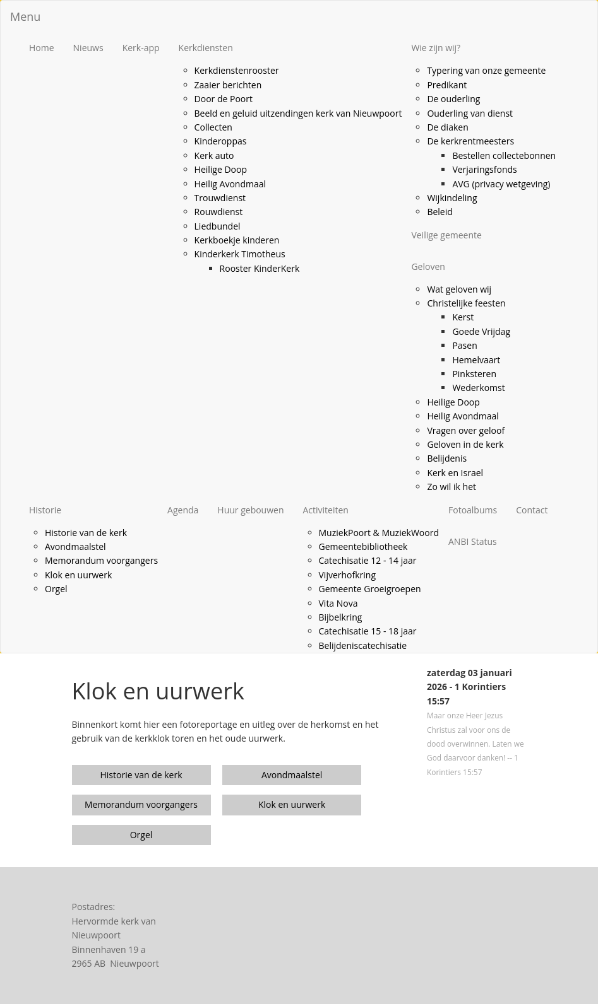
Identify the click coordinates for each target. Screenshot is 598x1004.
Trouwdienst (220, 198)
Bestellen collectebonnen (504, 155)
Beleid (439, 212)
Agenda (182, 510)
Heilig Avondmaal (230, 184)
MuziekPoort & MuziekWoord (379, 533)
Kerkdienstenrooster (236, 70)
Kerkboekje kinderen (237, 240)
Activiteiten (326, 510)
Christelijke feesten (466, 303)
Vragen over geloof (466, 430)
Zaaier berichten (228, 85)
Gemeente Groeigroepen (370, 589)
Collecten (213, 127)
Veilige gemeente (446, 235)
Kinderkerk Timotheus (239, 254)
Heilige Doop (220, 169)
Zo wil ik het (451, 487)
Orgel (56, 589)
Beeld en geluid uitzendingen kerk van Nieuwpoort (298, 113)
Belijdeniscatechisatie (363, 645)
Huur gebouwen (250, 510)
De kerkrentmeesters (470, 141)
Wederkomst (478, 388)
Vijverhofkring (347, 575)
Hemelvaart (476, 360)
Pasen (464, 345)
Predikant (447, 85)
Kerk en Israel (455, 473)
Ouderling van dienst (470, 113)
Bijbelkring (340, 617)
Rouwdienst (218, 212)
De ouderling (453, 99)
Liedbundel (217, 226)
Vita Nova (338, 603)
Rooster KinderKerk (260, 268)
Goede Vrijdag (481, 331)
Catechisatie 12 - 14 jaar (368, 560)
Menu (25, 16)
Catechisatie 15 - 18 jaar (368, 631)
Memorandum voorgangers (101, 560)
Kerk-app (141, 48)
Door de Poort (223, 99)
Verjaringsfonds (484, 169)
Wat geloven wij (459, 289)
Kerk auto (214, 155)
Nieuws (88, 48)
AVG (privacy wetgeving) (501, 184)
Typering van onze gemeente (486, 70)
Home (41, 48)
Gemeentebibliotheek (363, 546)
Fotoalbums (472, 510)
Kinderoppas (220, 141)
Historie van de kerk (86, 533)
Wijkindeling (452, 198)
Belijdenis (447, 458)
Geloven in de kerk (465, 444)
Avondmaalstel (75, 546)
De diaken (447, 127)
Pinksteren (474, 374)
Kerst (463, 317)
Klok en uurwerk (78, 575)
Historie (45, 510)
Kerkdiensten (206, 48)
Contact (531, 510)
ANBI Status (472, 541)
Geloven (428, 266)
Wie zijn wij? (435, 48)
